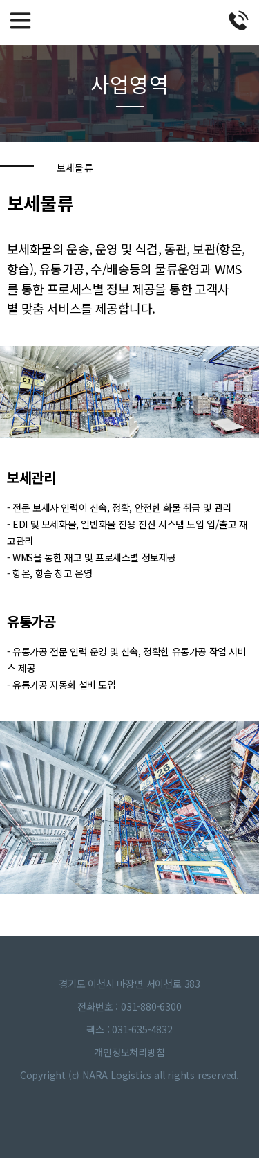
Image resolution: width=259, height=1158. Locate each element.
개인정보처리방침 (129, 1052)
